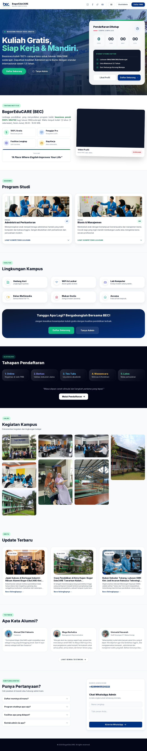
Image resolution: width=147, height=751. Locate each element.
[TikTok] (97, 4)
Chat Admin (123, 4)
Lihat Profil (105, 77)
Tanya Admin (40, 71)
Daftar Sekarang (14, 71)
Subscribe (137, 152)
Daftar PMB (138, 4)
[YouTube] (102, 4)
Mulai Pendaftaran (73, 396)
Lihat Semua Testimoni (73, 659)
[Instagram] (88, 4)
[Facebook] (92, 4)
